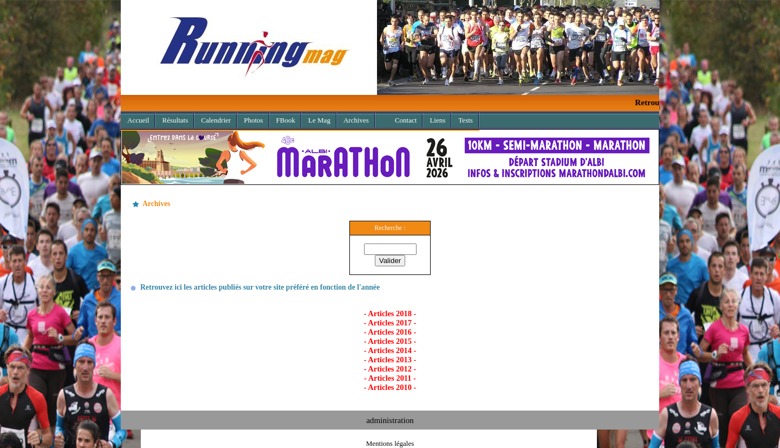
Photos (253, 120)
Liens (437, 120)
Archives (353, 118)
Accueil (138, 120)
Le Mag (319, 120)
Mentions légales (390, 443)
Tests (465, 120)
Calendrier (216, 120)
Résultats (175, 120)
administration (390, 420)
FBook (285, 120)
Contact (406, 120)
